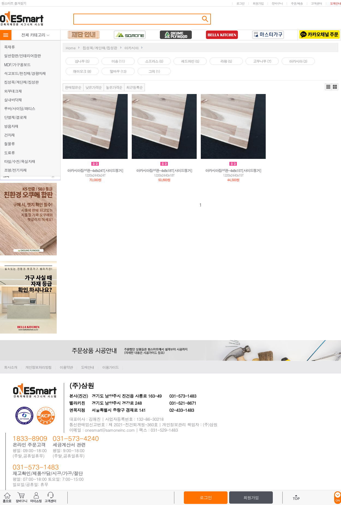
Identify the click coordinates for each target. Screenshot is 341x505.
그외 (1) (154, 71)
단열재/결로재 (15, 117)
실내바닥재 (13, 99)
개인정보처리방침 (38, 367)
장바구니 (277, 3)
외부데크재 (13, 91)
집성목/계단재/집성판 (21, 82)
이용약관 (66, 367)
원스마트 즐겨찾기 (13, 3)
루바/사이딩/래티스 (19, 108)
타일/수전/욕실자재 (19, 161)
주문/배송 (297, 3)
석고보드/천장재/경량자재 (25, 73)
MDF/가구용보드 (17, 64)
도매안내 (335, 3)
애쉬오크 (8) (82, 71)
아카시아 (131, 47)
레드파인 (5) (190, 61)
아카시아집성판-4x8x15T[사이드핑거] (233, 170)
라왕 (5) (226, 61)
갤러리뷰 (334, 86)
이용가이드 (110, 367)
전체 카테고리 (35, 35)
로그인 (240, 3)
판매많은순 (73, 87)
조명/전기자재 (15, 170)
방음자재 (11, 126)
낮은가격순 (93, 87)
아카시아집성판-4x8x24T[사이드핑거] (95, 170)
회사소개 (10, 367)
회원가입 (258, 3)
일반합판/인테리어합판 (22, 55)
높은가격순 (114, 87)
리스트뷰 (328, 86)
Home (71, 47)
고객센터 (316, 3)
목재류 (9, 47)
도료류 (9, 152)
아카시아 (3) (298, 61)
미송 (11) (118, 61)
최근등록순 (134, 87)
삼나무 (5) (82, 61)
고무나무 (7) (262, 61)
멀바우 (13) (118, 71)
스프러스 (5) (154, 61)
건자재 (9, 135)
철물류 (9, 143)
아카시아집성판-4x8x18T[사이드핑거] (164, 170)
